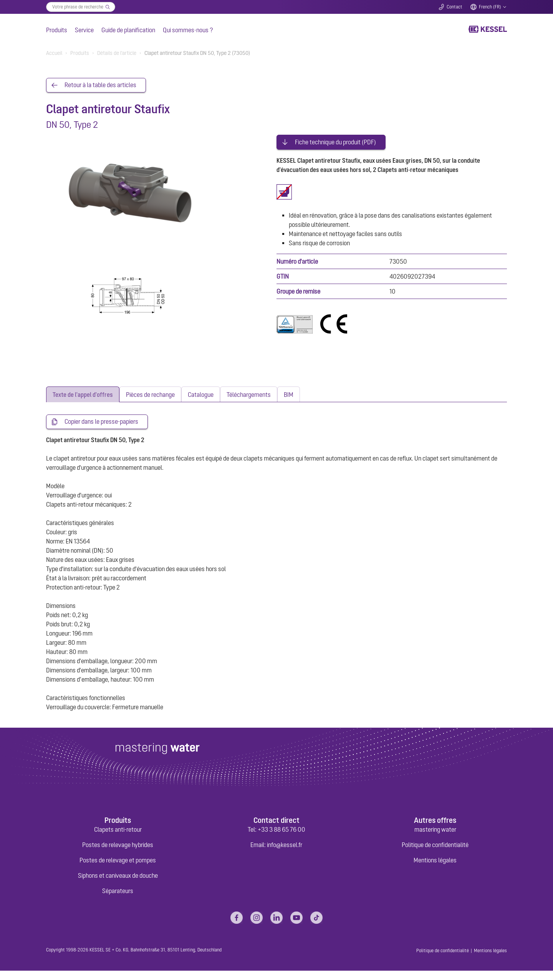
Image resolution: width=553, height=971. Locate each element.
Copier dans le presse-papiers (101, 421)
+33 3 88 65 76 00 (281, 829)
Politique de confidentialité (435, 845)
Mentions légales (435, 860)
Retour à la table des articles (100, 85)
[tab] (82, 394)
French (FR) (490, 7)
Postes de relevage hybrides (117, 845)
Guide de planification (128, 29)
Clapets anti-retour (118, 829)
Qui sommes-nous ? (188, 29)
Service (84, 29)
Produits (56, 29)
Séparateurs (117, 891)
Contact (454, 7)
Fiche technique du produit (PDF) (335, 141)
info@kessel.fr (284, 845)
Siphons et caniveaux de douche (118, 875)
